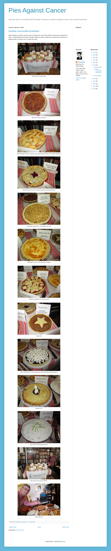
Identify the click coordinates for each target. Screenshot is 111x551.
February (97, 67)
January (96, 75)
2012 (94, 83)
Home (39, 527)
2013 (94, 81)
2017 (94, 60)
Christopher (81, 62)
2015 (94, 65)
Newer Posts (12, 527)
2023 (94, 52)
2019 (94, 57)
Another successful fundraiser (24, 31)
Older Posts (65, 527)
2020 (94, 55)
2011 (94, 86)
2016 (94, 62)
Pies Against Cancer (37, 10)
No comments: (32, 521)
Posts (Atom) (20, 530)
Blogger (63, 541)
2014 (94, 78)
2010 (94, 88)
